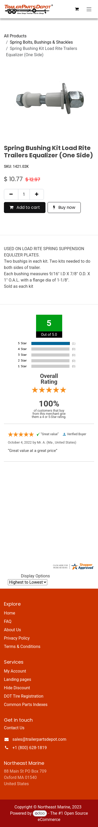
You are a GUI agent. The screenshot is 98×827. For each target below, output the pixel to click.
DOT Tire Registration (23, 696)
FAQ (7, 621)
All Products (15, 35)
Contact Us (14, 727)
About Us (12, 629)
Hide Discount (17, 687)
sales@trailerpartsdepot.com (39, 739)
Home (9, 613)
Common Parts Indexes (26, 704)
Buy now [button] (64, 207)
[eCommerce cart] (77, 9)
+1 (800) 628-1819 (30, 747)
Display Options (35, 575)
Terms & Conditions (22, 646)
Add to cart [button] (24, 207)
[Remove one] (11, 194)
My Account (15, 671)
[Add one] (37, 194)
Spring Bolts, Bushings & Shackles (41, 42)
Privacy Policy (17, 638)
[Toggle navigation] (89, 9)
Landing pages (17, 679)
